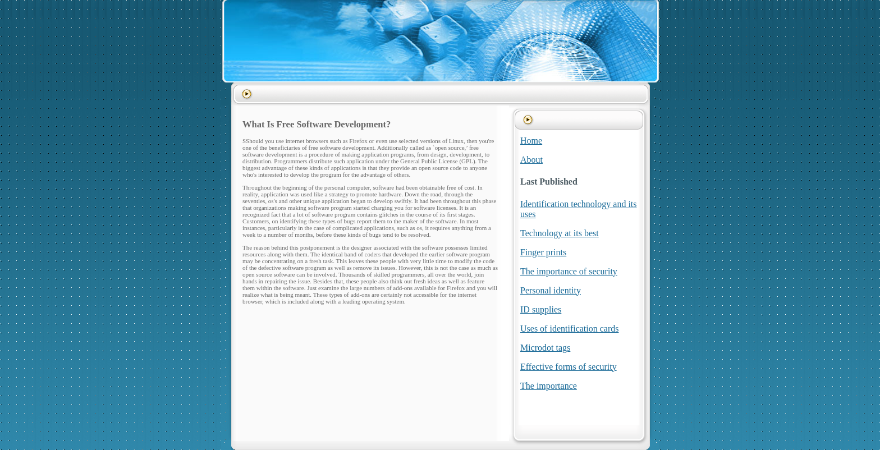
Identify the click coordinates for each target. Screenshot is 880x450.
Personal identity (550, 290)
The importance (548, 386)
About (531, 159)
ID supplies (540, 309)
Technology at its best (559, 233)
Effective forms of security (568, 366)
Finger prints (543, 252)
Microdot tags (545, 347)
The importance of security (568, 271)
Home (531, 140)
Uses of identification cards (569, 328)
